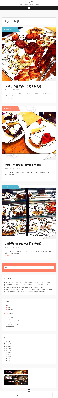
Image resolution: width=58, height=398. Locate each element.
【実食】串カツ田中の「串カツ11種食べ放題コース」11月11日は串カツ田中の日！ (25, 287)
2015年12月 (8, 358)
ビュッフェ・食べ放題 (13, 321)
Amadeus (35, 395)
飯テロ (7, 305)
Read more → (8, 98)
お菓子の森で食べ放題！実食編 (23, 164)
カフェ (9, 319)
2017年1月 (8, 345)
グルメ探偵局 (29, 2)
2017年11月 (8, 341)
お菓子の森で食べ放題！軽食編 (23, 86)
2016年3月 (8, 352)
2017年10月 (8, 343)
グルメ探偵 (8, 89)
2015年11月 (8, 360)
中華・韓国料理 (11, 317)
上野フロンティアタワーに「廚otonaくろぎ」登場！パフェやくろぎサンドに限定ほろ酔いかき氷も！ (30, 289)
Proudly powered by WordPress (21, 395)
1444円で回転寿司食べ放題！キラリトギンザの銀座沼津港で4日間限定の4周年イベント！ (27, 291)
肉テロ (9, 307)
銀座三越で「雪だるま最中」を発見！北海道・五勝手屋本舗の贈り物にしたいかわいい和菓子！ (28, 282)
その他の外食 (11, 322)
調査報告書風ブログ (10, 29)
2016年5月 (8, 350)
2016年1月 (8, 356)
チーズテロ (10, 309)
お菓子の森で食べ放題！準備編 (23, 243)
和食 (9, 315)
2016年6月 (8, 348)
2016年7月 (8, 346)
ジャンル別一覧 (9, 313)
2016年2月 (8, 354)
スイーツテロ (11, 311)
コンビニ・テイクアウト (14, 324)
